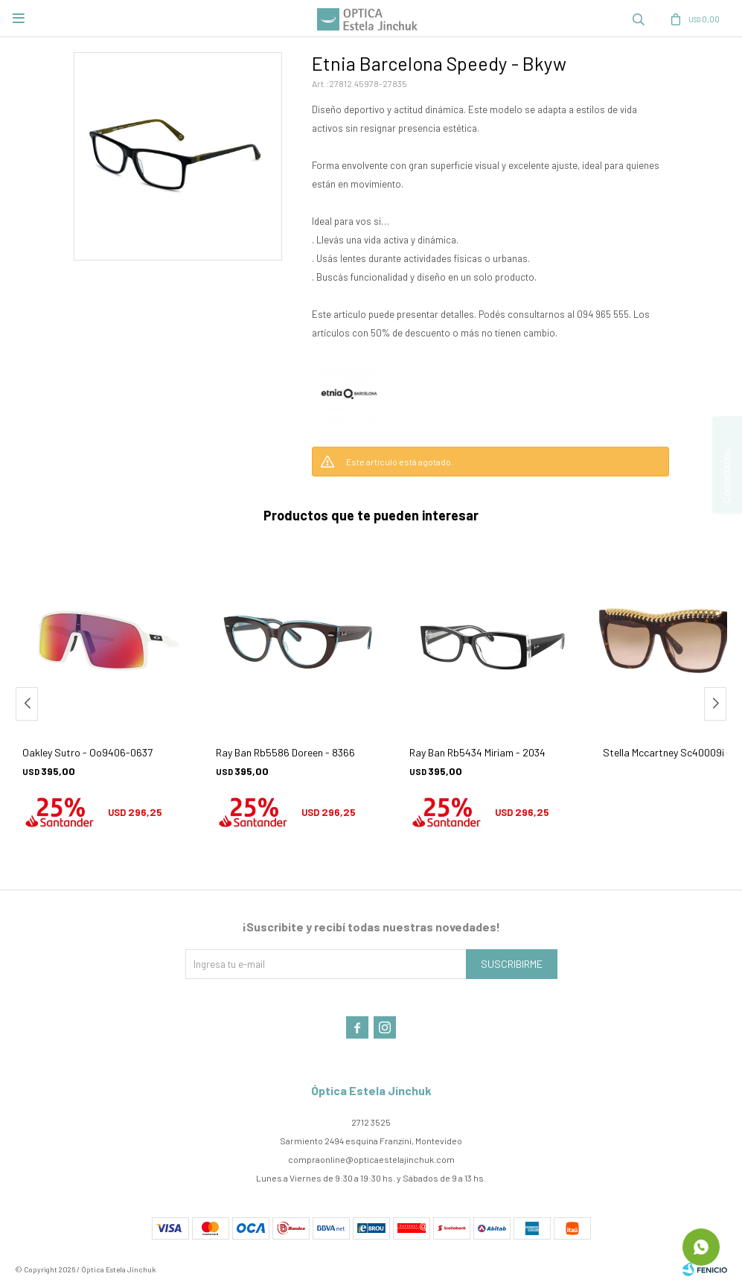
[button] (715, 704)
